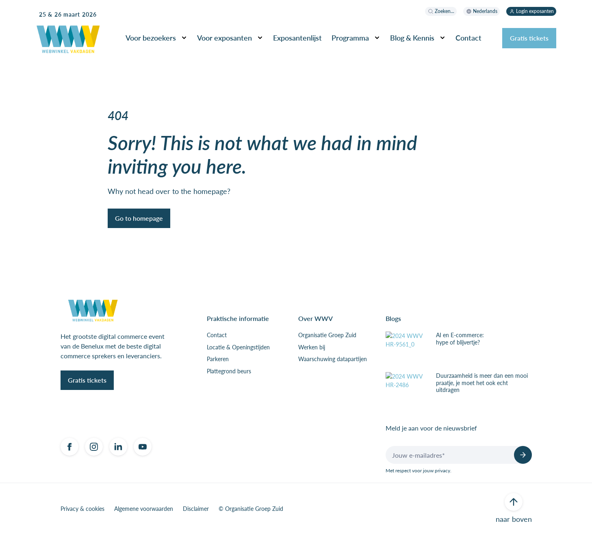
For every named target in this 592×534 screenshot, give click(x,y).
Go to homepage (139, 218)
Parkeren (218, 359)
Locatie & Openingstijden (238, 347)
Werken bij (311, 347)
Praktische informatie (238, 318)
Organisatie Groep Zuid (327, 335)
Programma (350, 37)
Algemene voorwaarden (143, 508)
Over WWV (315, 318)
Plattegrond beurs (229, 371)
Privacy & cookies (82, 508)
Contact (468, 37)
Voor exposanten (224, 37)
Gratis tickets (529, 38)
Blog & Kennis (412, 37)
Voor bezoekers (151, 37)
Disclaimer (196, 508)
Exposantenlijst (297, 37)
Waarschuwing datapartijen (332, 359)
